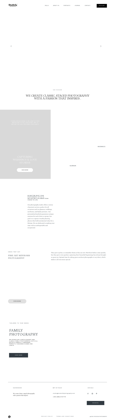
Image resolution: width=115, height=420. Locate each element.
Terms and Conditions (65, 416)
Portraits (67, 5)
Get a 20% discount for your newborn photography (20, 282)
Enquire (102, 5)
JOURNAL (77, 5)
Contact (87, 5)
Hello (47, 5)
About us (56, 5)
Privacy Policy (47, 416)
